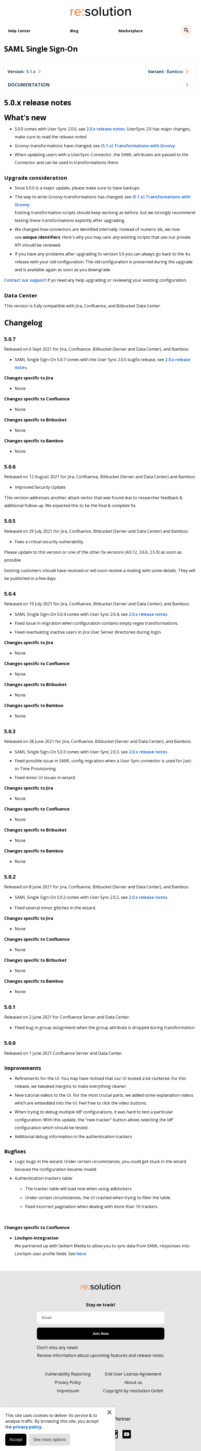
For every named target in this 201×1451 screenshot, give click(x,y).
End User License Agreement (133, 1374)
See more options (49, 1439)
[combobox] (24, 71)
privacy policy (27, 1427)
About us (133, 1382)
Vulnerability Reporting (68, 1374)
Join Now (100, 1334)
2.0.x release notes (105, 129)
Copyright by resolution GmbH (133, 1391)
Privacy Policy (68, 1382)
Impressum (68, 1391)
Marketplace (131, 30)
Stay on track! (100, 1305)
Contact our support (25, 280)
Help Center (19, 30)
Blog (74, 30)
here (81, 1254)
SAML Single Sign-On (41, 49)
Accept (15, 1439)
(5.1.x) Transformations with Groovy (138, 146)
